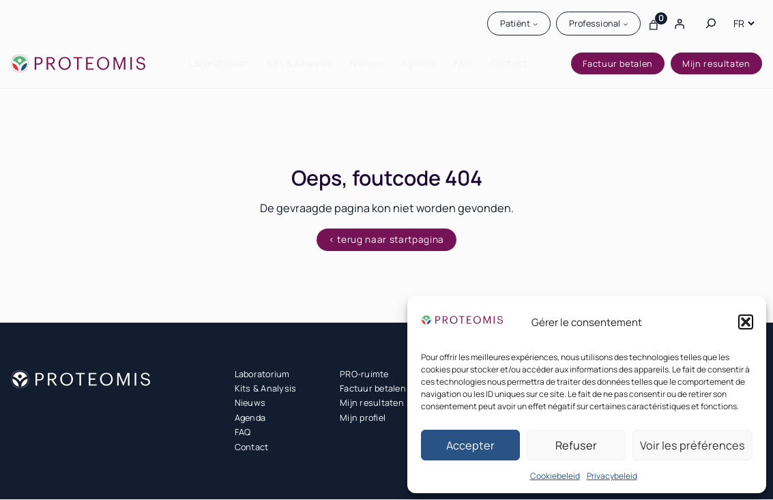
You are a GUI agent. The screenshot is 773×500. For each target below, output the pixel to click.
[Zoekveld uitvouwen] (711, 23)
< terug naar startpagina (386, 240)
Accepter (470, 445)
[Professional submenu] (625, 24)
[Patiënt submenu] (535, 24)
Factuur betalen (618, 64)
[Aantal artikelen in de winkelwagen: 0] (653, 23)
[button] (746, 322)
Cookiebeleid (555, 476)
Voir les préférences (692, 445)
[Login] (679, 23)
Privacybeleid (612, 476)
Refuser (576, 445)
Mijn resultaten (716, 64)
